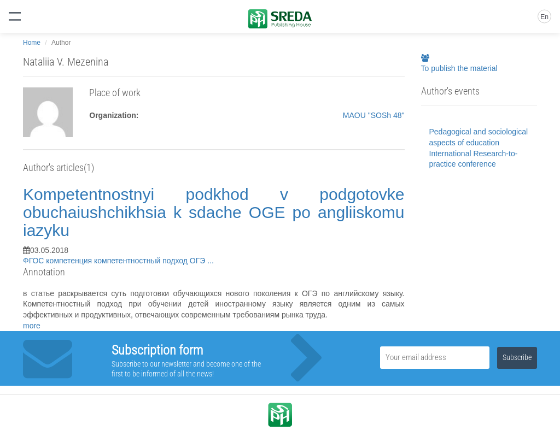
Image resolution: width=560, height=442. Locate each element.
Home (31, 42)
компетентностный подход (142, 260)
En (544, 17)
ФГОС (34, 260)
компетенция (70, 260)
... (210, 260)
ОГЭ (198, 260)
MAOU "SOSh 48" (374, 115)
